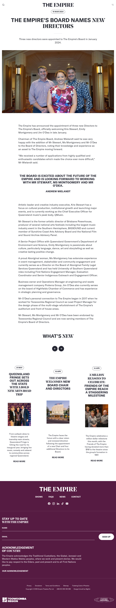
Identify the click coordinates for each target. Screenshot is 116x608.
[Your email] (48, 537)
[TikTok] (62, 503)
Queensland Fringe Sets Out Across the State (19, 384)
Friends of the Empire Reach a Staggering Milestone (96, 385)
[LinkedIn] (58, 503)
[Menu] (112, 4)
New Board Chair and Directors (58, 383)
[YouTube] (67, 503)
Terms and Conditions (52, 586)
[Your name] (58, 528)
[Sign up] (106, 537)
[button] (55, 348)
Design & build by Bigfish (82, 589)
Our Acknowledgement (15, 571)
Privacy (29, 586)
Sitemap (66, 586)
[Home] (58, 5)
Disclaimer (38, 586)
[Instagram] (53, 503)
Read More (19, 461)
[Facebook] (49, 503)
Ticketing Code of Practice (80, 586)
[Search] (3, 4)
